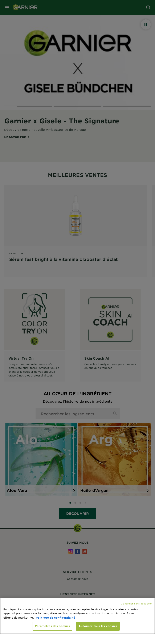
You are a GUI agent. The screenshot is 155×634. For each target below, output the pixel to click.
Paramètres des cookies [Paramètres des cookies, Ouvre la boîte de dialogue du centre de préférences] (52, 626)
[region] (77, 616)
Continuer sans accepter (136, 603)
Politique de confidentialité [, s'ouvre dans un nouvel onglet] (55, 617)
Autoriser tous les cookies (97, 626)
